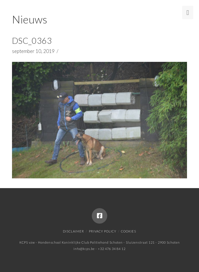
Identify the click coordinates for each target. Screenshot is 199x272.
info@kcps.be (84, 249)
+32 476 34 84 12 (112, 249)
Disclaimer (73, 231)
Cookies (128, 231)
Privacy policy (102, 231)
